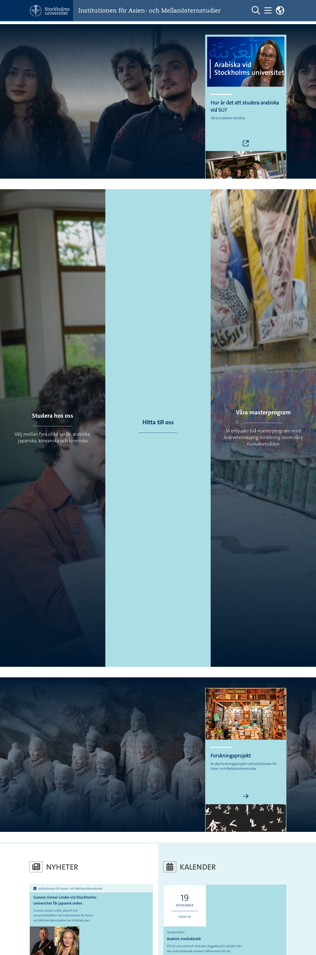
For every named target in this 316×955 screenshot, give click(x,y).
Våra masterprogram (263, 412)
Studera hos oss (53, 415)
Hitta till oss (158, 422)
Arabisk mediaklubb (225, 896)
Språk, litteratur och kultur (51, 931)
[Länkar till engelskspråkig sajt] (280, 10)
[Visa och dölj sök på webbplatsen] (256, 10)
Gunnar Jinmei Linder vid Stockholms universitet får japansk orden (65, 900)
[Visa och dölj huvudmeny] (268, 10)
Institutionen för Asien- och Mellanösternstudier (152, 10)
